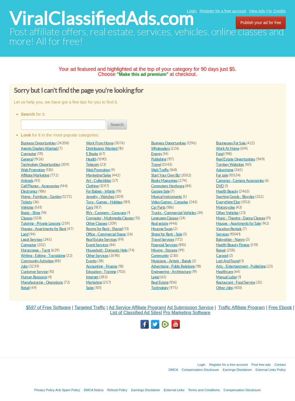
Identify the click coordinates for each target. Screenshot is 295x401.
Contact (280, 364)
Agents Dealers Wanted (39, 148)
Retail (25, 288)
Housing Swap (162, 229)
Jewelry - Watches (100, 197)
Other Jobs (224, 288)
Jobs (24, 266)
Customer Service (34, 272)
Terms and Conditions (204, 390)
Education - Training (101, 272)
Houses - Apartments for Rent (43, 229)
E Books (92, 154)
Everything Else (228, 202)
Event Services (97, 245)
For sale (222, 175)
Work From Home (100, 143)
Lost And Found (228, 261)
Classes (26, 218)
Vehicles (27, 207)
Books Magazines (164, 181)
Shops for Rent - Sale (166, 234)
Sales (90, 288)
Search (117, 124)
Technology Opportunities (40, 164)
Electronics (29, 191)
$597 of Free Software (48, 307)
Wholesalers (160, 148)
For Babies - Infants (100, 191)
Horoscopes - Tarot (35, 250)
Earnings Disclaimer (237, 369)
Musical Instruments (166, 197)
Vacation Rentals (229, 229)
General (27, 159)
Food (219, 154)
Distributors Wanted (102, 148)
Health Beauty (227, 191)
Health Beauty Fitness (233, 245)
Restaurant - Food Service (235, 282)
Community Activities (37, 261)
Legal (155, 277)
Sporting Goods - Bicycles (235, 197)
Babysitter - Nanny (230, 239)
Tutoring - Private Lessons (41, 223)
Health (91, 159)
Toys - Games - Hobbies (104, 202)
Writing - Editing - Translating (43, 256)
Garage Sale (160, 191)
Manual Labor (226, 277)
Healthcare (224, 272)
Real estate (159, 223)
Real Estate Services (101, 239)
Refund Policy (117, 390)
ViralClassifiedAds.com (101, 18)
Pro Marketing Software (186, 312)
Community (160, 256)
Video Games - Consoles (169, 202)
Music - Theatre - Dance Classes (240, 218)
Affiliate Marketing (35, 175)
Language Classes (165, 218)
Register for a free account (223, 11)
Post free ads (260, 364)
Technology (160, 288)
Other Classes (96, 223)
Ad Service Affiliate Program (137, 307)
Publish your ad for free (260, 22)
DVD (220, 186)
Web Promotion (33, 170)
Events (91, 261)
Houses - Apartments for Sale (238, 223)
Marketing (94, 282)
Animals (27, 181)
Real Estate (160, 282)
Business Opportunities (38, 143)
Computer (28, 154)
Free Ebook (280, 307)
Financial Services (164, 245)
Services (222, 234)
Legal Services (32, 239)
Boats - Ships (30, 213)
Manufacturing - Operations (42, 282)
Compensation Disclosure (200, 369)
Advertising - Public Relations (173, 266)
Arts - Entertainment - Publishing (241, 266)
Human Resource (34, 277)
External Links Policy (271, 369)
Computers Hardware (167, 186)
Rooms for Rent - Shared (104, 229)
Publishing (158, 159)
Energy (156, 154)
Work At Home (227, 148)
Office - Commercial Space (106, 234)
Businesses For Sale (231, 143)
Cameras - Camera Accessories (240, 181)
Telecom (92, 164)
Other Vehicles (227, 213)
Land (24, 234)
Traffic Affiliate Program (241, 307)
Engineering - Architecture (171, 272)
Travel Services (162, 239)
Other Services (97, 256)
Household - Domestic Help (106, 250)
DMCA (173, 369)
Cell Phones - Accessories (40, 186)
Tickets (26, 202)
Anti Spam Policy (67, 390)
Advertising (225, 170)
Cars (89, 207)
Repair (221, 250)
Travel (156, 164)
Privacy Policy (44, 390)
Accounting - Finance (101, 266)
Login (192, 11)
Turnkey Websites (230, 164)
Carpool (222, 256)
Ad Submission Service (190, 307)
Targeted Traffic (89, 307)
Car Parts (158, 207)
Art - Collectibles (98, 181)
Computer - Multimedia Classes (110, 218)
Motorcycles (225, 207)
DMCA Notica (94, 390)
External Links (174, 390)
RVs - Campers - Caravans (106, 213)
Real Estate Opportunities (235, 159)
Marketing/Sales (98, 175)
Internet (92, 277)
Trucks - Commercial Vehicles (173, 213)
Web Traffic (160, 170)
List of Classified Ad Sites (135, 312)
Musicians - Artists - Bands (171, 261)
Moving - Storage (164, 250)
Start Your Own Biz (165, 175)
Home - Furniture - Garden (41, 197)
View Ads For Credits (267, 11)
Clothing (92, 186)
